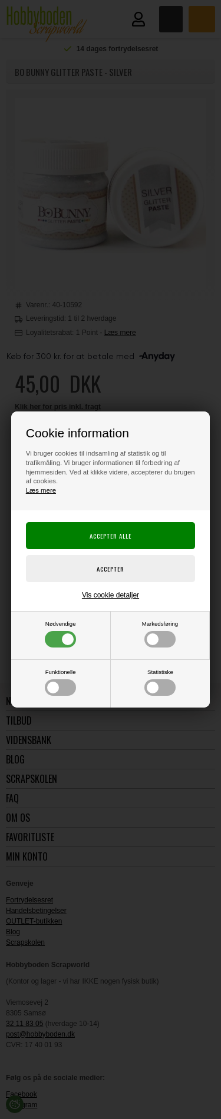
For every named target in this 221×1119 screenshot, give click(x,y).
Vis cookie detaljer (110, 595)
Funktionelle (60, 682)
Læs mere (41, 490)
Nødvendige (60, 634)
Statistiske (160, 682)
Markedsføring (160, 634)
